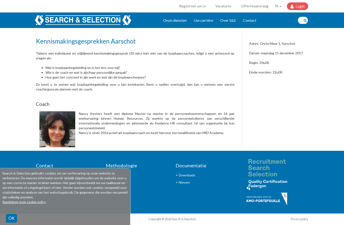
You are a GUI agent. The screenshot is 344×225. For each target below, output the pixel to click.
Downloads (187, 175)
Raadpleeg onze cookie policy (24, 202)
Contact (249, 20)
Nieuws (184, 182)
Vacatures (223, 6)
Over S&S (228, 20)
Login (300, 6)
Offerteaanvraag (255, 6)
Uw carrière (203, 20)
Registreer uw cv (192, 6)
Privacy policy (299, 219)
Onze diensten (175, 20)
